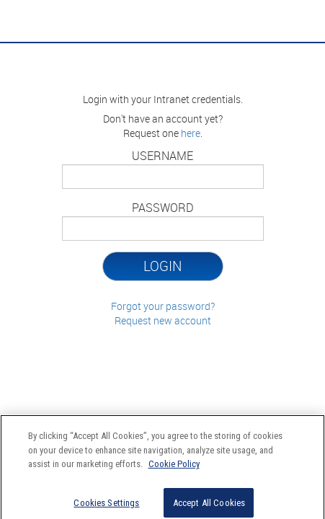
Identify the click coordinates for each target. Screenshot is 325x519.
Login (162, 266)
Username (162, 156)
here (190, 133)
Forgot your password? (163, 306)
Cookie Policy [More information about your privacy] (174, 467)
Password (163, 208)
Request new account (163, 320)
